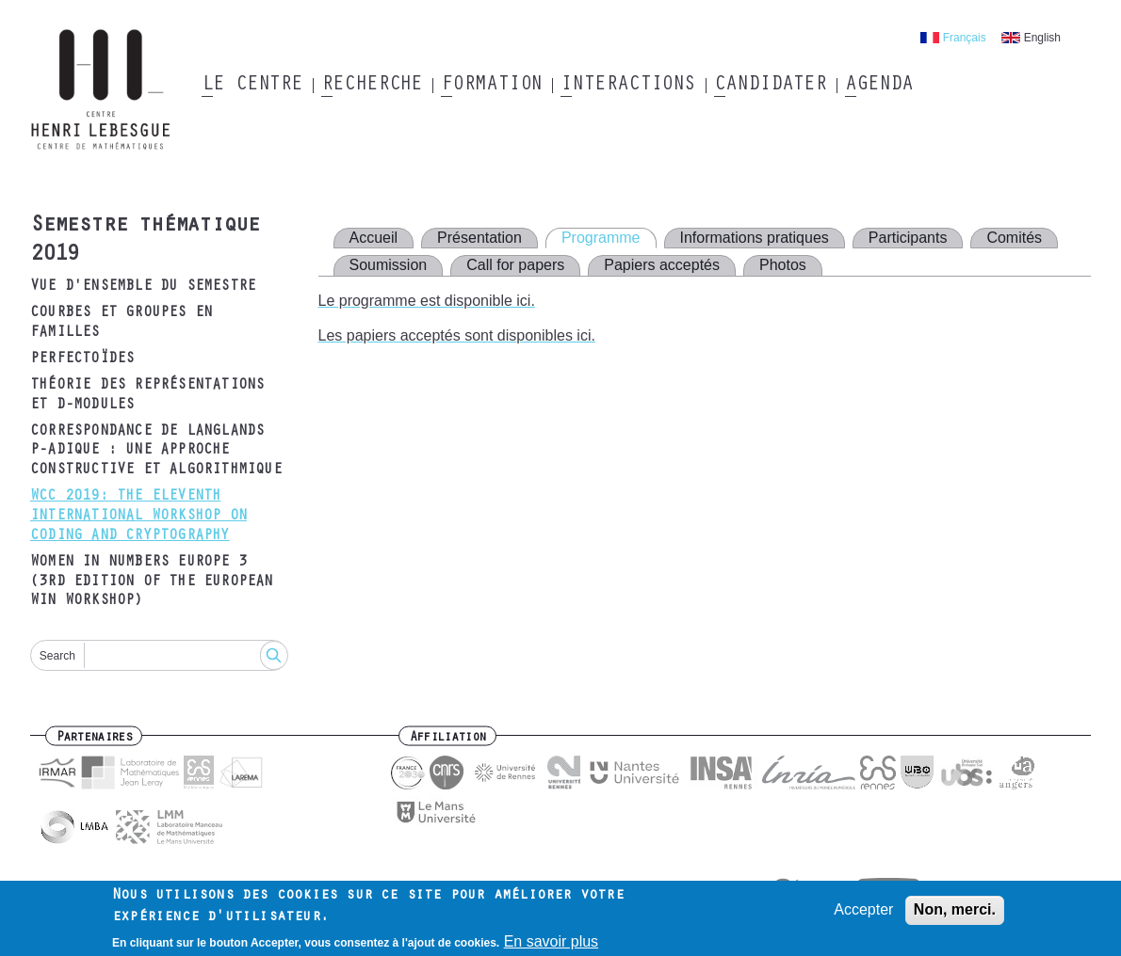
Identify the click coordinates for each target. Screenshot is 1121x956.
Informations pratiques (754, 238)
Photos (782, 265)
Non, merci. (955, 914)
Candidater (770, 85)
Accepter (863, 914)
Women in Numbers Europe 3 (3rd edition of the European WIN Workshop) (151, 582)
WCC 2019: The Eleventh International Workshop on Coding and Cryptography (138, 516)
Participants (908, 238)
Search (57, 655)
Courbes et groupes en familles (121, 323)
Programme (601, 238)
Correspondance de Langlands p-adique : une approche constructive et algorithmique (156, 451)
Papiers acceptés (662, 265)
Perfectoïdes (82, 359)
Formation (491, 85)
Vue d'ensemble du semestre (142, 287)
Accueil (373, 238)
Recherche (371, 85)
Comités (1014, 238)
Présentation (479, 238)
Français (964, 37)
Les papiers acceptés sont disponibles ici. (456, 335)
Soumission (388, 265)
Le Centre (252, 85)
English (1042, 37)
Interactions (627, 85)
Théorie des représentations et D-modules (147, 395)
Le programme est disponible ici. (426, 301)
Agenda (878, 85)
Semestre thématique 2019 (144, 241)
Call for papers (515, 265)
